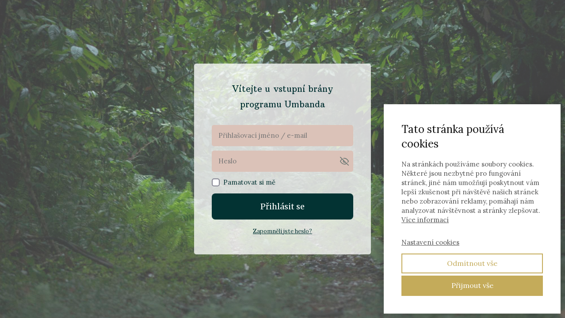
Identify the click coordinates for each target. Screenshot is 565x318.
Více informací (425, 220)
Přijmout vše (472, 285)
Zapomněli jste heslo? (282, 231)
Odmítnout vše (472, 263)
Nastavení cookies (430, 242)
